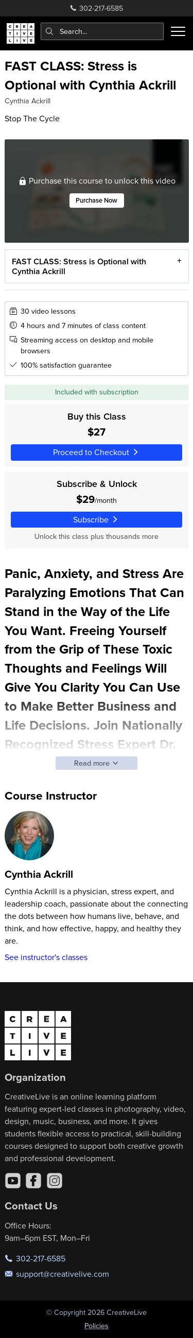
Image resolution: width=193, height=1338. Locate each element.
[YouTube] (13, 1180)
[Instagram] (54, 1180)
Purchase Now (96, 200)
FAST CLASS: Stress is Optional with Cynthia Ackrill (78, 266)
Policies (96, 1326)
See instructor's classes (46, 957)
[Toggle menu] (178, 31)
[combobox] (102, 31)
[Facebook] (33, 1180)
